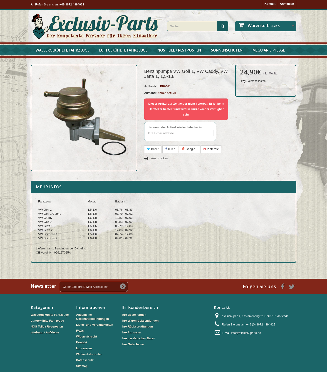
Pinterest (210, 149)
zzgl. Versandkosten (253, 81)
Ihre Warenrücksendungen (140, 320)
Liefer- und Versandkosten (94, 324)
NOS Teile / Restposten (179, 50)
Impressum (84, 348)
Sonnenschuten (227, 50)
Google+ (189, 149)
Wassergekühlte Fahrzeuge (62, 50)
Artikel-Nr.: (151, 86)
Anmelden (287, 3)
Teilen (170, 149)
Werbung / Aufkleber (45, 332)
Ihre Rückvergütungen (137, 326)
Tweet (153, 149)
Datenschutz (85, 360)
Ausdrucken (159, 158)
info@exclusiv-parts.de (246, 333)
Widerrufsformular (89, 354)
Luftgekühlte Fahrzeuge (123, 50)
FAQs (80, 330)
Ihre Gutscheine (132, 344)
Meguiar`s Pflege (269, 50)
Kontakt (270, 3)
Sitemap (82, 366)
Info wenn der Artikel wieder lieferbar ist (175, 127)
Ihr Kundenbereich (139, 307)
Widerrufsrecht (86, 336)
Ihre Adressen (131, 332)
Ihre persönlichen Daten (138, 338)
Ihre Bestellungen (133, 314)
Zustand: (150, 93)
